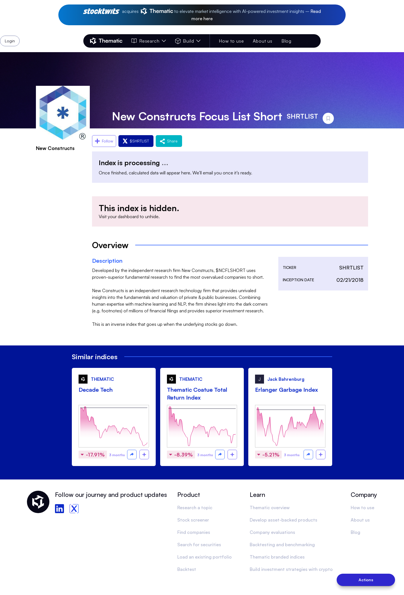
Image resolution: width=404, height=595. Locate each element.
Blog (286, 41)
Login (306, 41)
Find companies (193, 532)
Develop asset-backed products (283, 520)
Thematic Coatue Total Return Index (197, 393)
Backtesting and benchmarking (282, 544)
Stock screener (193, 520)
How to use (231, 41)
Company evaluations (272, 532)
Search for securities (199, 544)
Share (169, 141)
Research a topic (194, 507)
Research (148, 41)
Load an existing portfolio (204, 557)
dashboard (128, 216)
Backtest (186, 569)
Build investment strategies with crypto (291, 569)
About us (262, 41)
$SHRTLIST (136, 141)
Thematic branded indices (277, 557)
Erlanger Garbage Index (286, 389)
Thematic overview (270, 507)
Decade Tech (96, 389)
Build (188, 41)
